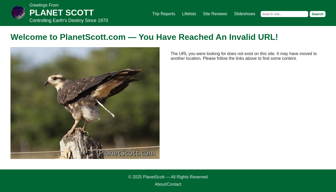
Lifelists (189, 14)
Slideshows (244, 14)
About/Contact (168, 184)
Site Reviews (215, 14)
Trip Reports (163, 14)
